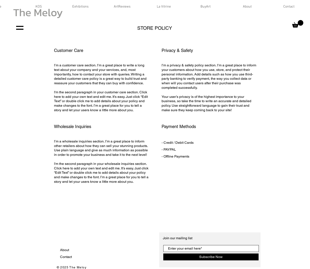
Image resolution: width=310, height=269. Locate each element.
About (65, 250)
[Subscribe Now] (211, 256)
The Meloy (38, 12)
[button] (297, 24)
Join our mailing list (178, 238)
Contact (66, 257)
